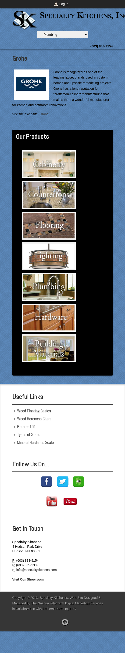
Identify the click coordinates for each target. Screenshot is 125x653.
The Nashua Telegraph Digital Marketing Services (67, 603)
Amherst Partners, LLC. (60, 609)
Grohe (19, 58)
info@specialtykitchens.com (36, 570)
